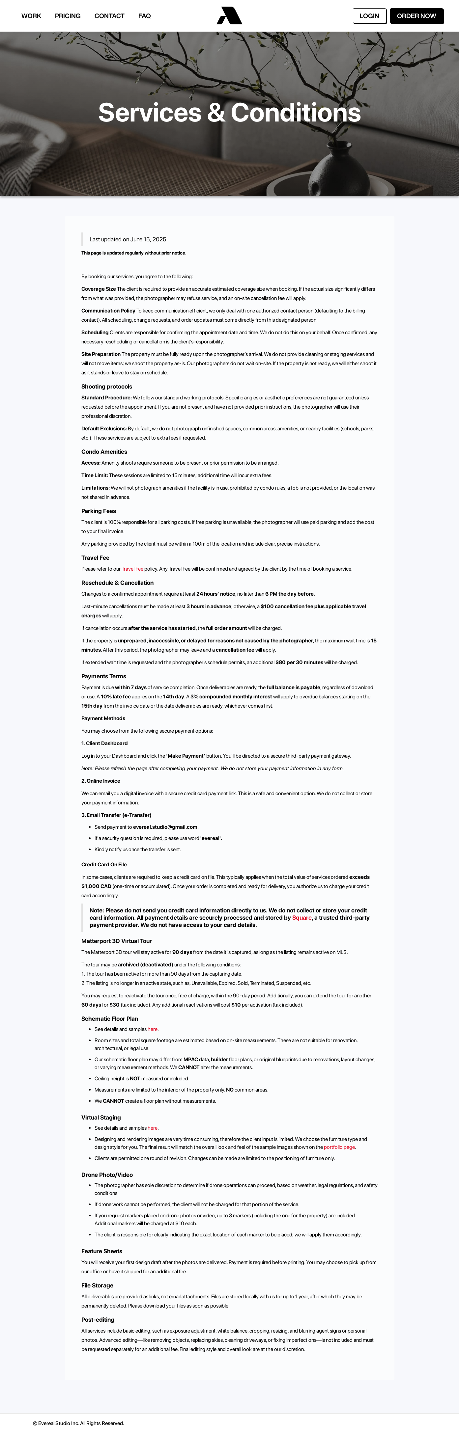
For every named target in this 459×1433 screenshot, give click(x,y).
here (153, 1029)
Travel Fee (133, 569)
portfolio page (339, 1147)
